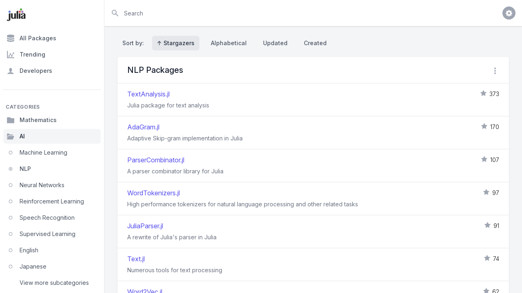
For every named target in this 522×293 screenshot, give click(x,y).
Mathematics (32, 120)
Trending (26, 54)
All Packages (31, 38)
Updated (275, 42)
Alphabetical (229, 42)
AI (16, 136)
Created (315, 42)
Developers (29, 71)
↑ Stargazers (176, 42)
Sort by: (134, 42)
